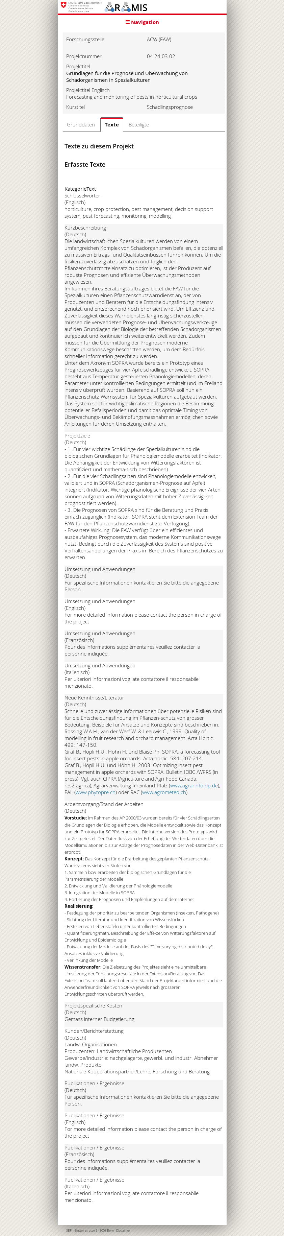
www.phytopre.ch (95, 792)
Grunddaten (81, 124)
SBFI (69, 1231)
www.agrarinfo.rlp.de (194, 785)
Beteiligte (139, 124)
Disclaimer (123, 1231)
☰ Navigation (142, 22)
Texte (112, 124)
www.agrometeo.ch (164, 792)
